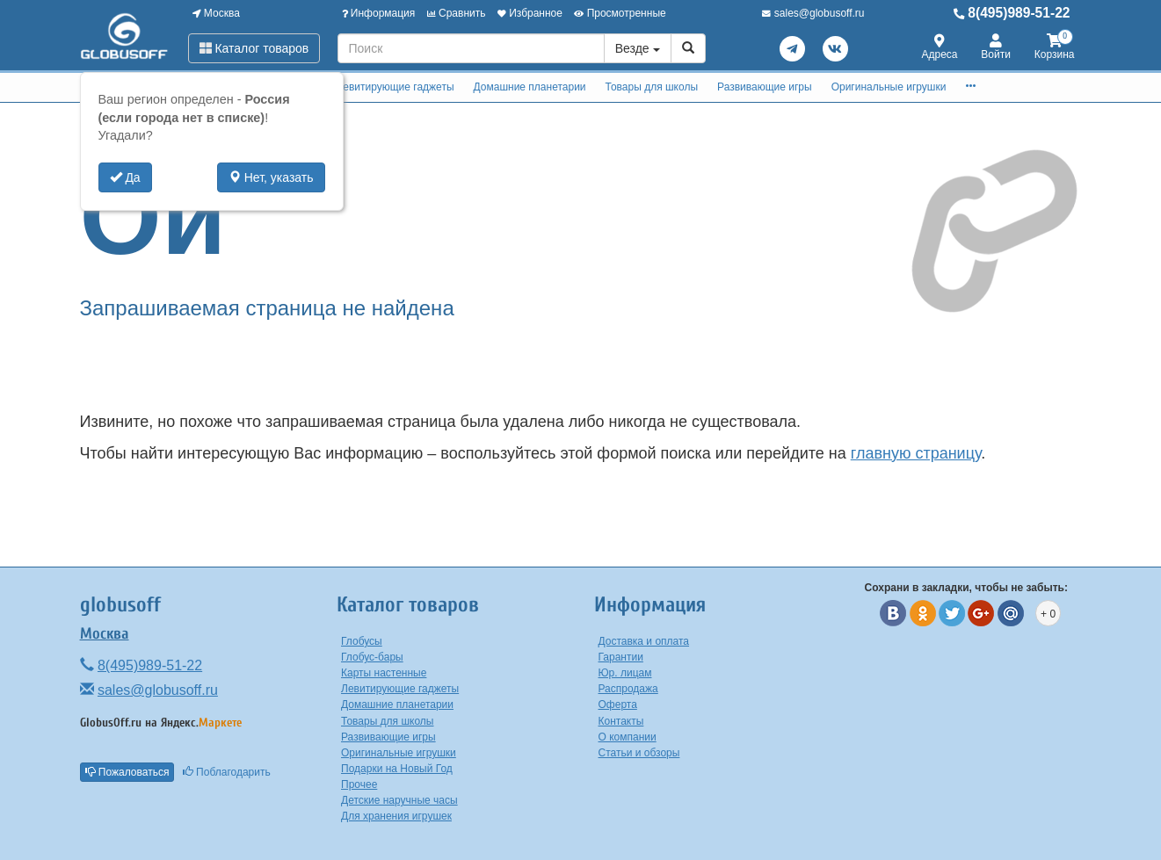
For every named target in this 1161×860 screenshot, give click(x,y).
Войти (996, 47)
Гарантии (621, 657)
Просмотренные (619, 13)
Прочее (359, 784)
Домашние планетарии (530, 87)
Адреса (940, 47)
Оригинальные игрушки (889, 87)
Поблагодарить (227, 772)
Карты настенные (383, 673)
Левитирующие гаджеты (395, 87)
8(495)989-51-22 (1012, 12)
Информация (379, 13)
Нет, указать (271, 177)
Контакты (621, 721)
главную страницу (916, 453)
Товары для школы (652, 87)
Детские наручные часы (399, 800)
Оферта (618, 704)
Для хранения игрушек (396, 816)
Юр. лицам (625, 673)
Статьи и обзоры (639, 753)
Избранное (529, 13)
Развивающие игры (764, 87)
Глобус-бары (372, 657)
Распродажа (628, 689)
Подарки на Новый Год (397, 768)
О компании (628, 737)
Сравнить (456, 13)
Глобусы (361, 641)
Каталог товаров (254, 48)
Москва (216, 13)
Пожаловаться (127, 772)
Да (125, 177)
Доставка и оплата (644, 641)
